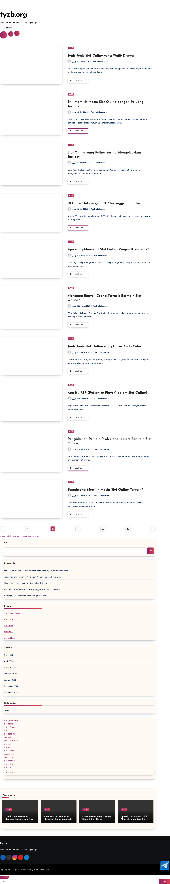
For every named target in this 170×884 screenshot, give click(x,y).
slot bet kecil (9, 638)
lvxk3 (72, 62)
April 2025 (8, 661)
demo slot (8, 757)
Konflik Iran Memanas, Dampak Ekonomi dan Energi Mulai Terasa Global (36, 571)
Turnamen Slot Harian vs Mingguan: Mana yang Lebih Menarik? (32, 577)
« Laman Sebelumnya (9, 536)
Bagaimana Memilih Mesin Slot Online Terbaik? (105, 489)
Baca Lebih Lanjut (77, 80)
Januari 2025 (10, 680)
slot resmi (8, 625)
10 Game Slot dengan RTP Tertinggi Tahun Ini (104, 203)
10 (128, 529)
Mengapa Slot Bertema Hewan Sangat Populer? (25, 596)
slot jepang (9, 751)
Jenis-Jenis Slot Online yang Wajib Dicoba (101, 55)
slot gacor (8, 724)
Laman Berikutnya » (30, 536)
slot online (8, 619)
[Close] (4, 877)
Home (9, 28)
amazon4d (9, 754)
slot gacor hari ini (11, 720)
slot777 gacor (10, 727)
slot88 (7, 747)
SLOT (71, 48)
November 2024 (11, 692)
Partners (12, 772)
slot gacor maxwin (12, 613)
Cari (6, 543)
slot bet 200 (9, 734)
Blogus (32, 869)
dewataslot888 (11, 740)
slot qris (7, 767)
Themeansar (43, 869)
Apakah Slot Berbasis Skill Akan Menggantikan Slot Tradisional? (33, 589)
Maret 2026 (9, 655)
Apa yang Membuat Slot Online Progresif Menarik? (108, 249)
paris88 (7, 737)
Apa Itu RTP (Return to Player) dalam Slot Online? (108, 392)
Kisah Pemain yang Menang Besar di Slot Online (25, 583)
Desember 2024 (11, 686)
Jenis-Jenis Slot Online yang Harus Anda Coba (104, 346)
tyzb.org (13, 14)
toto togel (8, 632)
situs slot (8, 744)
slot (5, 730)
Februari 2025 (10, 674)
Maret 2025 (9, 667)
